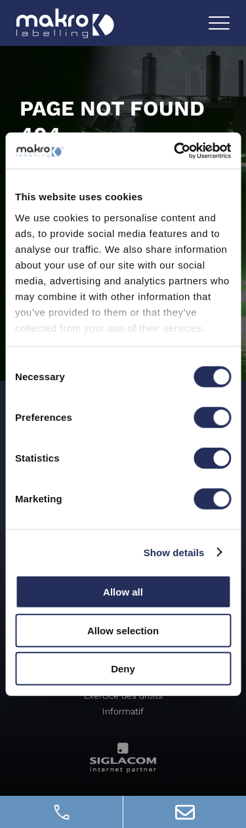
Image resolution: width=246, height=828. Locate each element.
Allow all (123, 592)
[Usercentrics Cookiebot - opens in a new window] (175, 150)
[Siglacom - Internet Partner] (123, 769)
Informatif (123, 711)
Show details (174, 551)
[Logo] (65, 23)
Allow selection (123, 630)
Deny (123, 668)
